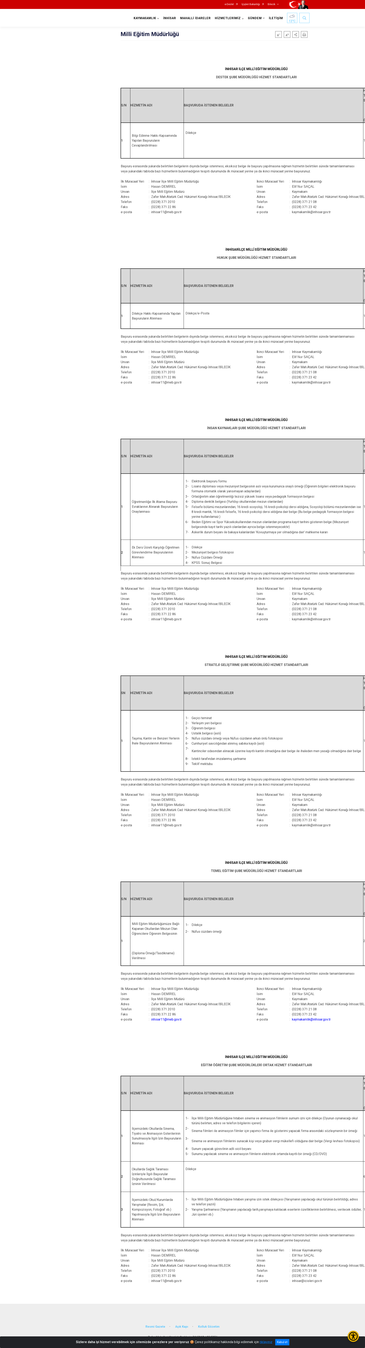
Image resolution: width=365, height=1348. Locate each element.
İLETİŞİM (276, 18)
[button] (295, 34)
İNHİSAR (169, 18)
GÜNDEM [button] (255, 18)
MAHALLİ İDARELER (195, 18)
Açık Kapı (181, 1326)
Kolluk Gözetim (209, 1326)
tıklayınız (266, 1342)
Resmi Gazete (155, 1326)
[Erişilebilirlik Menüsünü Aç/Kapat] (353, 1336)
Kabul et (282, 1342)
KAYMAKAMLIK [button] (145, 18)
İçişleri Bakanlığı (251, 4)
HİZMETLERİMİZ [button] (228, 18)
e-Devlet (229, 4)
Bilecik (271, 4)
